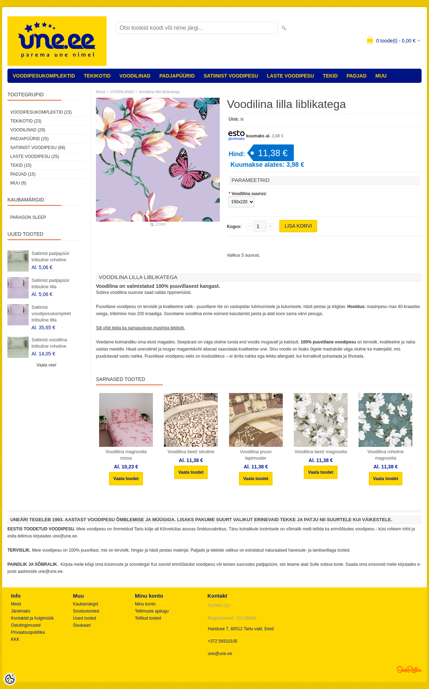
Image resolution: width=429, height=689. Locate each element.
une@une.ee (220, 653)
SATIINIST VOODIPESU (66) (37, 147)
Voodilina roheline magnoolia (385, 455)
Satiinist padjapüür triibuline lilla (50, 283)
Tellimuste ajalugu (151, 611)
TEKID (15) (21, 165)
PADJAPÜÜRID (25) (29, 138)
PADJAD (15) (22, 174)
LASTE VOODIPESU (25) (34, 156)
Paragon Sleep (28, 217)
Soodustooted (86, 611)
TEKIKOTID (97, 76)
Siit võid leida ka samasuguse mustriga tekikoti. (140, 327)
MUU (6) (18, 183)
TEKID (330, 76)
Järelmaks (20, 611)
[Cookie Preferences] (10, 679)
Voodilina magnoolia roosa (126, 455)
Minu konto (145, 604)
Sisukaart (82, 625)
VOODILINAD (134, 76)
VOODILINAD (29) (27, 129)
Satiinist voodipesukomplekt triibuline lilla (51, 313)
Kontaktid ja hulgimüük (32, 618)
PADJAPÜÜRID (177, 76)
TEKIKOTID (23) (25, 121)
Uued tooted (84, 618)
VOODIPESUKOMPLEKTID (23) (41, 112)
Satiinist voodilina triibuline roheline (49, 343)
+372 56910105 (223, 641)
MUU (381, 76)
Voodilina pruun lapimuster (256, 455)
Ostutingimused (25, 625)
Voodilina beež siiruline (190, 451)
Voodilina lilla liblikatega (159, 92)
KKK (15, 639)
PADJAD (357, 76)
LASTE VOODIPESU (290, 76)
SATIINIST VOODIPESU (231, 76)
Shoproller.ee (409, 669)
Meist (100, 92)
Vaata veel (46, 365)
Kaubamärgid (85, 604)
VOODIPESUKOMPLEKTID (44, 76)
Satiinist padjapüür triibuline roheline (50, 256)
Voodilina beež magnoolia (320, 451)
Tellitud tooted (148, 618)
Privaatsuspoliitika (28, 632)
